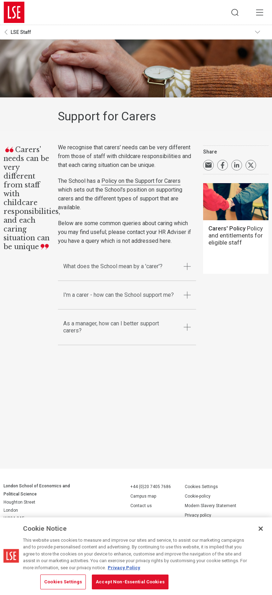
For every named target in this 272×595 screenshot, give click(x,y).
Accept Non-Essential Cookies (130, 581)
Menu (259, 12)
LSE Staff (21, 32)
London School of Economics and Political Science (14, 12)
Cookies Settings (201, 486)
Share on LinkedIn (236, 165)
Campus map (143, 496)
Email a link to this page (208, 165)
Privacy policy (198, 515)
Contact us (141, 505)
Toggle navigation (262, 32)
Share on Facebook (222, 165)
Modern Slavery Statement (210, 505)
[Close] (260, 528)
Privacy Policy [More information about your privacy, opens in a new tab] (124, 567)
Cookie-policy (198, 496)
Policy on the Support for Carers (141, 181)
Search (235, 12)
